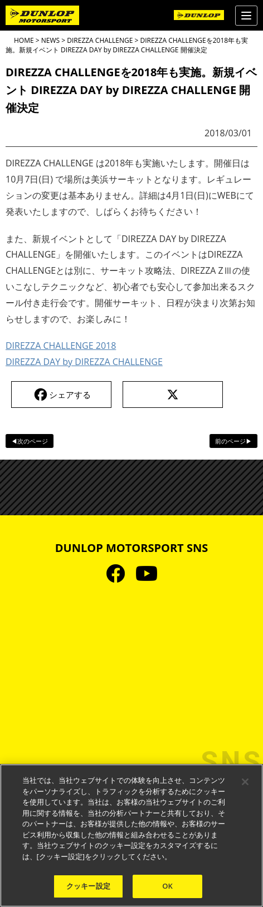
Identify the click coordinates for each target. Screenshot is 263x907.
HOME (24, 40)
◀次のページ (29, 441)
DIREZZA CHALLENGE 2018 (61, 345)
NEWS (50, 40)
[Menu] (246, 16)
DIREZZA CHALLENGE (100, 40)
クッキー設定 (88, 886)
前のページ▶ (233, 441)
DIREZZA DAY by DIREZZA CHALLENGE (84, 362)
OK (167, 886)
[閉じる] (245, 782)
